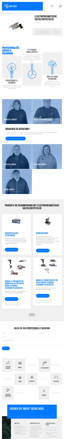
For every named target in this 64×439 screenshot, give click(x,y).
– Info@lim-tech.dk (52, 430)
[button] (32, 314)
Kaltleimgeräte (8, 13)
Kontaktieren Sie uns (34, 432)
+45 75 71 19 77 (53, 427)
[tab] (43, 32)
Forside (2, 13)
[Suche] (52, 414)
